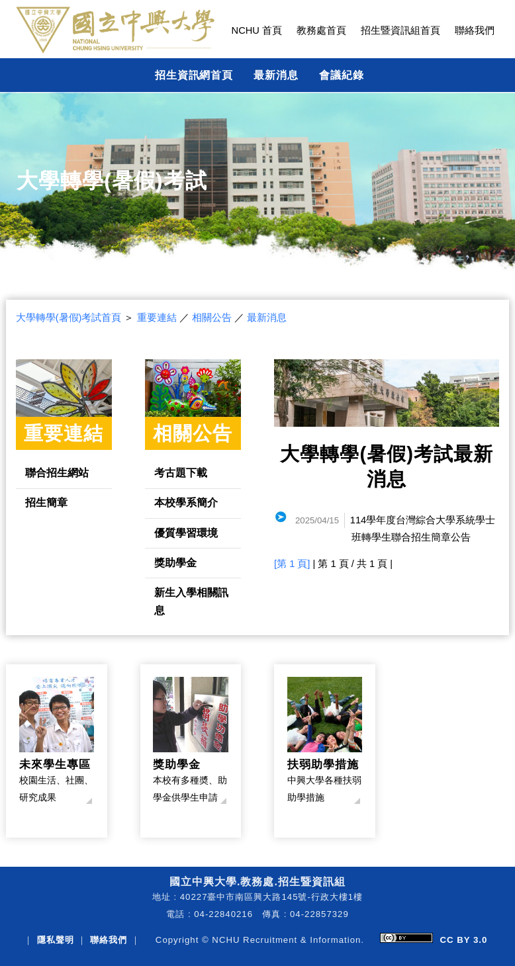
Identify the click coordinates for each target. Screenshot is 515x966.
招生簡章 (46, 502)
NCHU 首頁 (257, 30)
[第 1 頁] (292, 563)
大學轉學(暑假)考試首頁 (69, 317)
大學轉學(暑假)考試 (112, 181)
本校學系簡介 (186, 502)
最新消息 (276, 75)
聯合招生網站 (57, 472)
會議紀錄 (341, 75)
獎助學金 (175, 562)
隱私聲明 (55, 940)
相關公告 (212, 317)
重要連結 (157, 317)
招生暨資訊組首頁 (400, 30)
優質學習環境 (186, 533)
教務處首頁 (321, 30)
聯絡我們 (474, 30)
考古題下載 (180, 472)
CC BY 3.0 (463, 940)
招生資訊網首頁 (194, 75)
